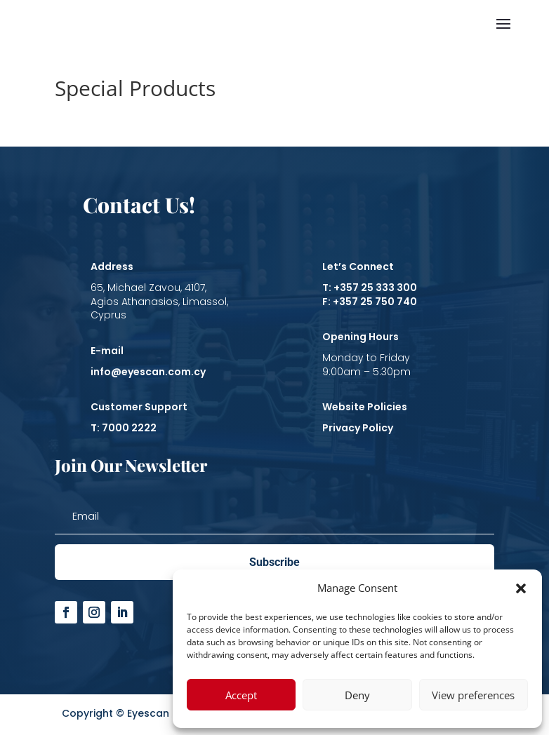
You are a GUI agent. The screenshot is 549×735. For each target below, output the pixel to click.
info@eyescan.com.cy (148, 372)
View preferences (473, 695)
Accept (241, 695)
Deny (357, 695)
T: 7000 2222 (124, 428)
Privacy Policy (357, 428)
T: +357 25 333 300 (369, 288)
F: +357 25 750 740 (369, 302)
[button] (521, 588)
